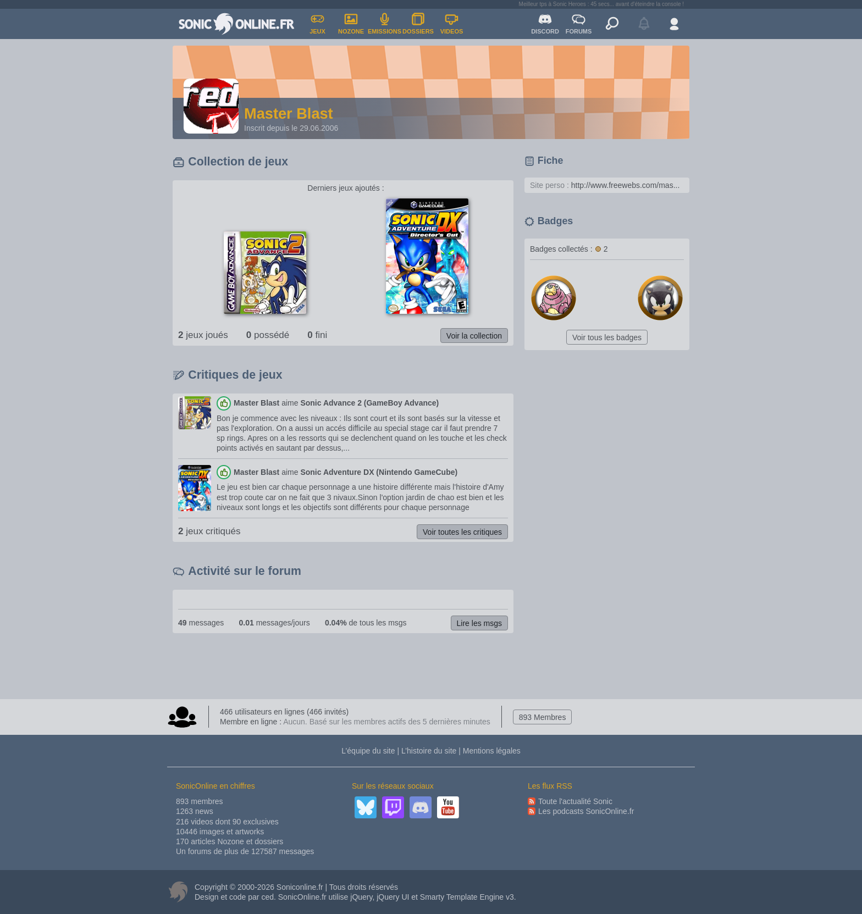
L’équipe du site (368, 750)
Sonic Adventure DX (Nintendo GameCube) (378, 472)
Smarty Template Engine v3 (467, 897)
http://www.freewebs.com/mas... (625, 185)
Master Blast (256, 402)
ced (267, 897)
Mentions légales (492, 750)
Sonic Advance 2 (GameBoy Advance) (369, 402)
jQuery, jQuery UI (379, 897)
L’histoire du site (428, 750)
